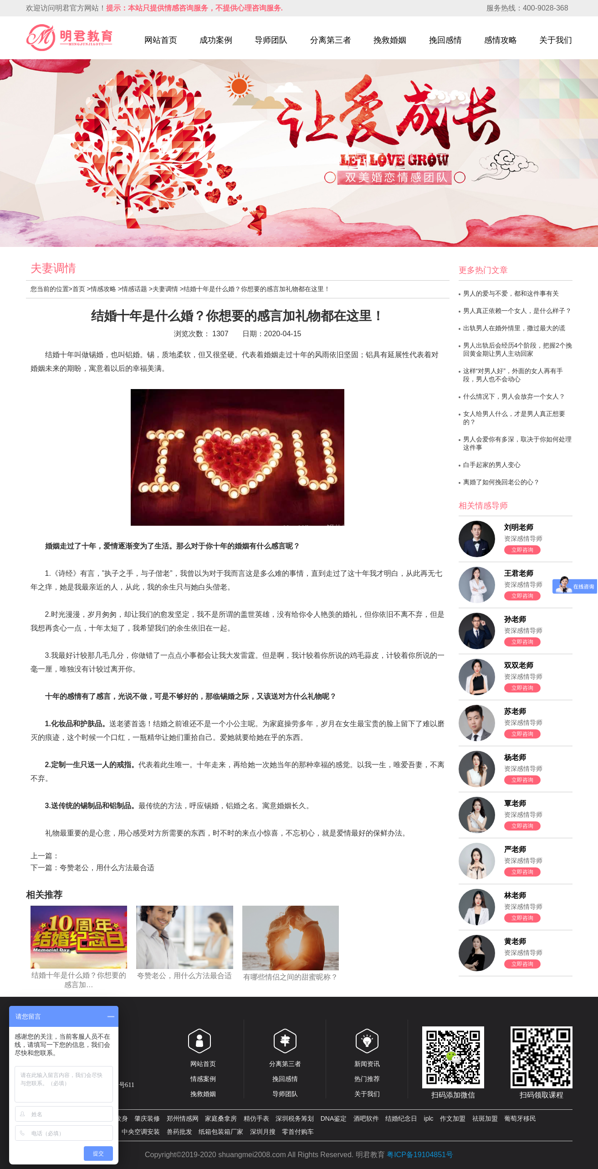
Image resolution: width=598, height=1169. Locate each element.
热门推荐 (367, 1078)
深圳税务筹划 (295, 1118)
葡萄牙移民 (520, 1118)
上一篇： (45, 856)
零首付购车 (298, 1131)
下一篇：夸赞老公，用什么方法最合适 (92, 868)
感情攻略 (500, 40)
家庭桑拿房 (221, 1118)
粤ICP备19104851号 (420, 1155)
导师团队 (271, 40)
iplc (429, 1118)
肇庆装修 (147, 1118)
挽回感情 (445, 40)
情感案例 (203, 1078)
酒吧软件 (366, 1118)
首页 (78, 288)
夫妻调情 (165, 288)
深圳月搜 (263, 1131)
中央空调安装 (141, 1131)
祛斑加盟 (485, 1118)
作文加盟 (452, 1118)
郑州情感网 (183, 1118)
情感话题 (134, 288)
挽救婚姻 (389, 40)
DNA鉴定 (334, 1118)
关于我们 (555, 40)
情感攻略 (103, 288)
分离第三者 (330, 40)
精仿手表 (256, 1118)
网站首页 (160, 40)
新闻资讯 (367, 1063)
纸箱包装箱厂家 (221, 1131)
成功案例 (215, 40)
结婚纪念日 (401, 1118)
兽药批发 (179, 1131)
